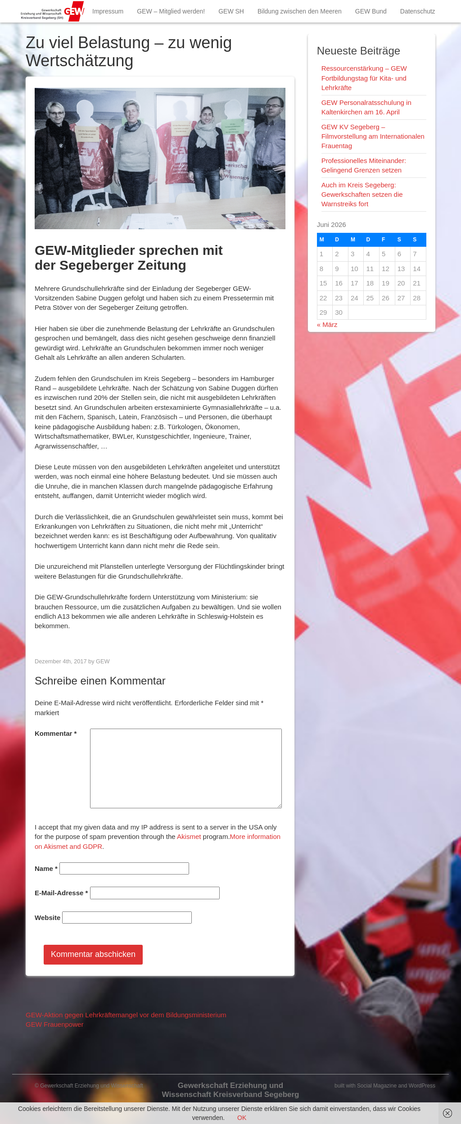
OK (241, 1117)
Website (47, 917)
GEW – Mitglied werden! (171, 11)
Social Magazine (377, 1086)
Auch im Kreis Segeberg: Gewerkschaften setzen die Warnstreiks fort (362, 194)
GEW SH (231, 11)
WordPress (422, 1086)
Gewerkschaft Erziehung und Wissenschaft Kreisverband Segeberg (230, 1090)
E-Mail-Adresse (61, 893)
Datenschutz (417, 11)
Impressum (107, 11)
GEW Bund (371, 11)
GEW (102, 661)
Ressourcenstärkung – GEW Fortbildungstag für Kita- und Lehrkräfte (364, 77)
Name (46, 868)
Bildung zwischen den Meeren (300, 11)
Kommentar (56, 733)
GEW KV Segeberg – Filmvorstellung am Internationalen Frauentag (373, 136)
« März (327, 324)
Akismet (189, 836)
